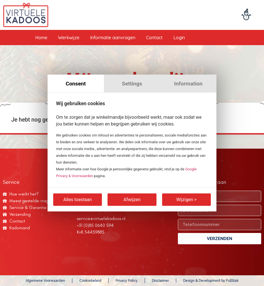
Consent (76, 83)
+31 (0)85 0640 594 (95, 225)
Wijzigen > (186, 199)
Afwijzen (132, 199)
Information (188, 83)
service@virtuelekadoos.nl (101, 218)
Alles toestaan (77, 199)
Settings (132, 83)
